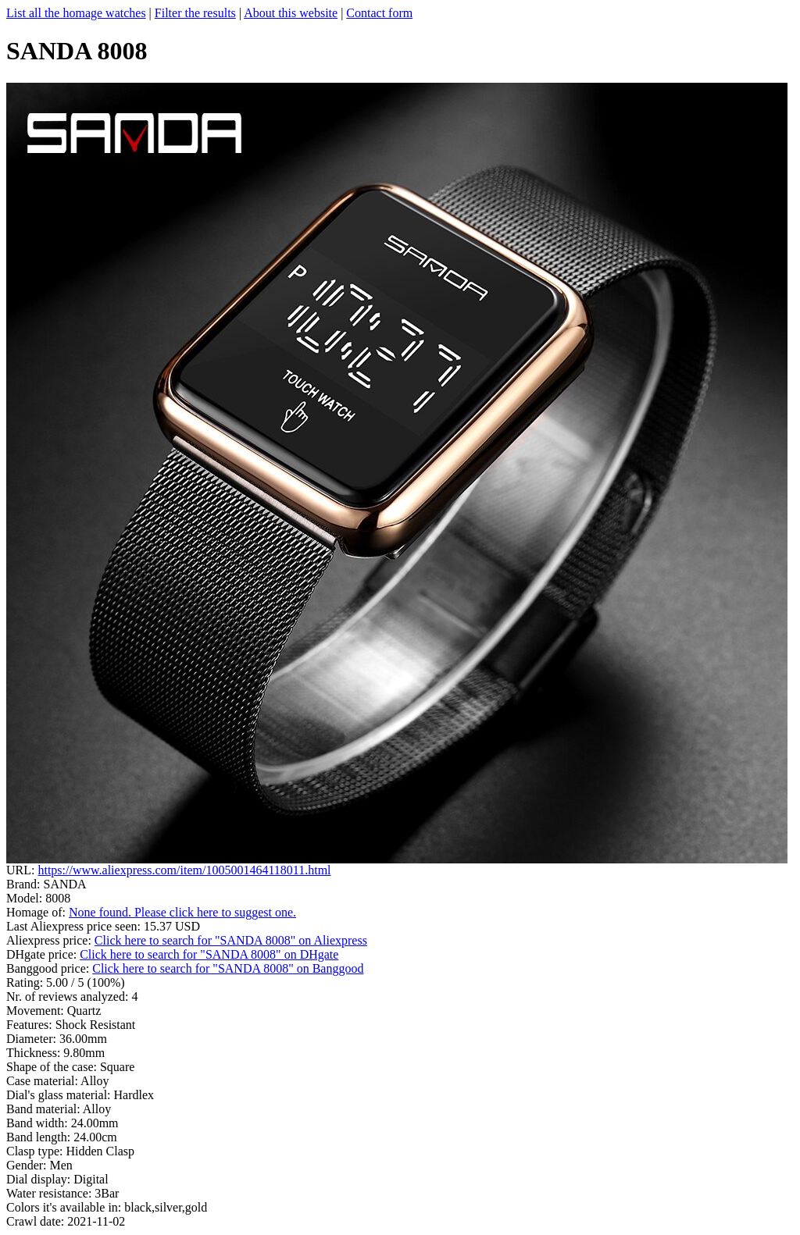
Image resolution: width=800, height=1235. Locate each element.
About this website (291, 13)
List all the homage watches (76, 13)
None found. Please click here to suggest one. (182, 912)
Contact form (379, 13)
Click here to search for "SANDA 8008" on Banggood (227, 968)
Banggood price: (49, 968)
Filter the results (195, 13)
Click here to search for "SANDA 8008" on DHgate (209, 954)
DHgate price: (43, 954)
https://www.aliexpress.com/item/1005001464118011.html (184, 870)
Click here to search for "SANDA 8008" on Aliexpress (231, 940)
